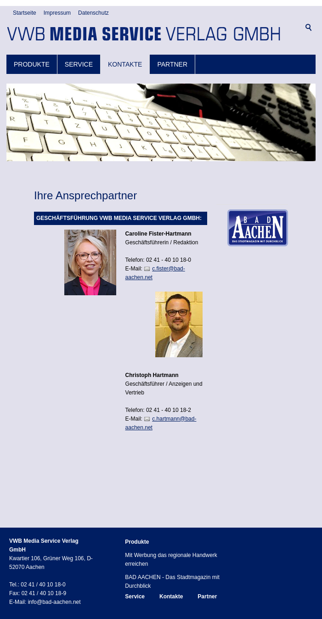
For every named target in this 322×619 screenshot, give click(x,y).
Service (79, 58)
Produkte (32, 58)
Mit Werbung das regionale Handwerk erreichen (171, 553)
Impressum (57, 41)
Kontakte (125, 58)
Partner (172, 58)
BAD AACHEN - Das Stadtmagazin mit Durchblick (172, 575)
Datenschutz (93, 41)
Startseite (24, 41)
